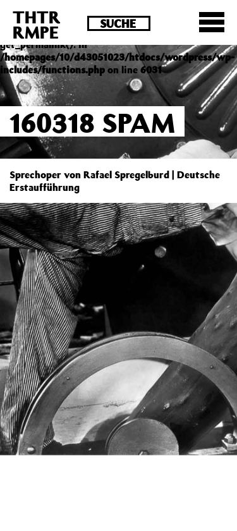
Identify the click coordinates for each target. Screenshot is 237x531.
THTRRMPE (37, 24)
